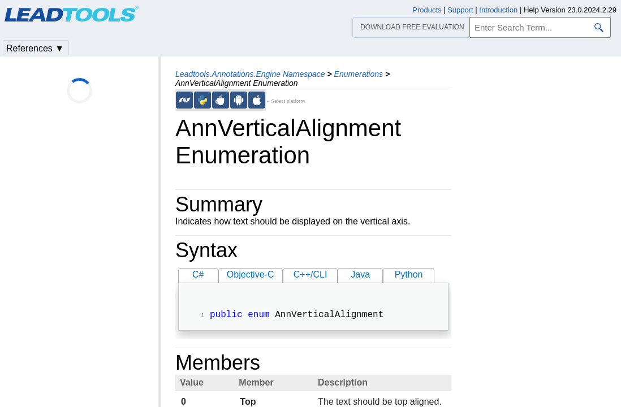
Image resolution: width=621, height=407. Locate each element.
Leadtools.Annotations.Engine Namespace (250, 74)
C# (198, 274)
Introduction (498, 10)
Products (426, 10)
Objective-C (250, 274)
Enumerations (358, 74)
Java (360, 274)
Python (409, 274)
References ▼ (35, 48)
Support (460, 10)
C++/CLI (310, 274)
